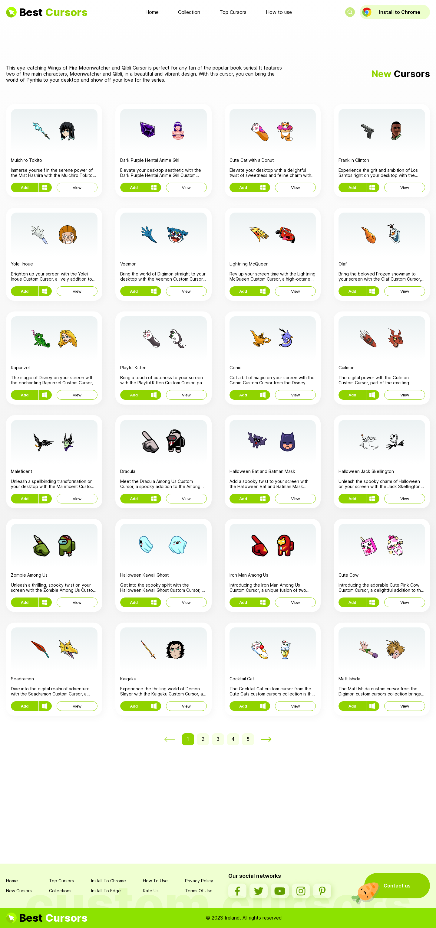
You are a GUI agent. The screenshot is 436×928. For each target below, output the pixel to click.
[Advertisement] (218, 42)
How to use (279, 12)
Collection (189, 12)
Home (152, 12)
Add (24, 187)
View (77, 187)
